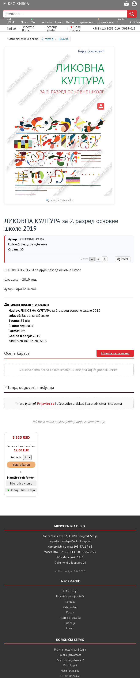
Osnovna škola (28, 28)
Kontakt (70, 602)
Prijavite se (45, 403)
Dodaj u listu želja (22, 490)
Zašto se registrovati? (70, 660)
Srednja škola (52, 28)
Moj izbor (34, 22)
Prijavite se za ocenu (115, 353)
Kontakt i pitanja (122, 22)
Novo (24, 22)
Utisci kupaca (76, 28)
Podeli (123, 259)
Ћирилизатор (85, 22)
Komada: (16, 457)
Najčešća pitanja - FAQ (70, 596)
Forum (59, 22)
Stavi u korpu (21, 464)
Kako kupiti (70, 665)
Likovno (64, 39)
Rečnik (70, 22)
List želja (70, 623)
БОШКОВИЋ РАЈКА (31, 239)
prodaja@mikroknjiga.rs (75, 541)
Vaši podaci (70, 607)
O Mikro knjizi (70, 591)
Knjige (11, 28)
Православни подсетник (106, 22)
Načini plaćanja (70, 671)
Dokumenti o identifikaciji (70, 562)
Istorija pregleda (70, 618)
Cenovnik (46, 22)
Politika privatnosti (70, 655)
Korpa (70, 612)
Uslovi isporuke (70, 676)
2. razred (47, 39)
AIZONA (135, 22)
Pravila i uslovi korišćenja (70, 649)
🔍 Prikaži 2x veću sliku (59, 200)
